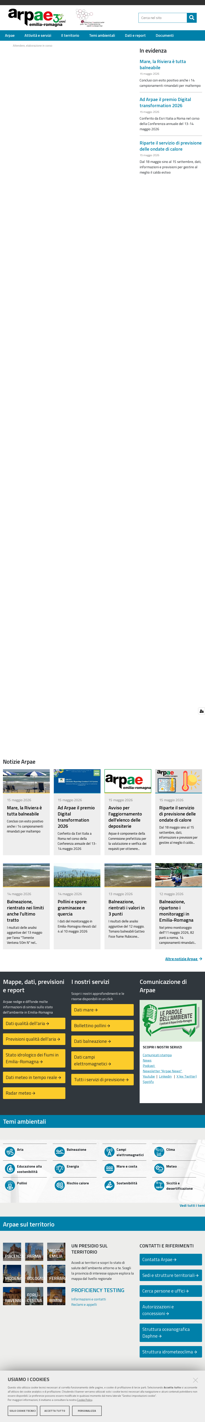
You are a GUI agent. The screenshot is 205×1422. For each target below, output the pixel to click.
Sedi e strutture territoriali (168, 1277)
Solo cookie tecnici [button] (22, 1412)
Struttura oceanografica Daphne (166, 1334)
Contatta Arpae (157, 1261)
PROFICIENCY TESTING (97, 1292)
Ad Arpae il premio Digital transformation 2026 (165, 104)
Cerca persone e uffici (163, 1292)
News (147, 1062)
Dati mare (84, 1011)
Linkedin (165, 1078)
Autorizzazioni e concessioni (158, 1312)
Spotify (148, 1083)
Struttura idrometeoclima (167, 1353)
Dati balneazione (90, 1042)
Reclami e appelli (84, 1306)
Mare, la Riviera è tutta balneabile (163, 66)
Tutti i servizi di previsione (99, 1081)
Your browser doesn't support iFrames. (68, 57)
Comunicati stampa (157, 1056)
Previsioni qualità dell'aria (31, 1040)
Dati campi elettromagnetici (90, 1062)
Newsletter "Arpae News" (162, 1072)
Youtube (149, 1078)
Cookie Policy (84, 1401)
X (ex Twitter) (187, 1078)
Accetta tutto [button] (54, 1412)
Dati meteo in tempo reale (31, 1079)
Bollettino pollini (90, 1027)
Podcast (149, 1067)
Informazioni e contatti (88, 1301)
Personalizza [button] (87, 1412)
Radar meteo (18, 1094)
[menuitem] (10, 37)
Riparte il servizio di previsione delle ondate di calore (171, 147)
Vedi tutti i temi (192, 1207)
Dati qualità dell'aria (25, 1025)
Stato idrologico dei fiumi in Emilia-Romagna (32, 1060)
